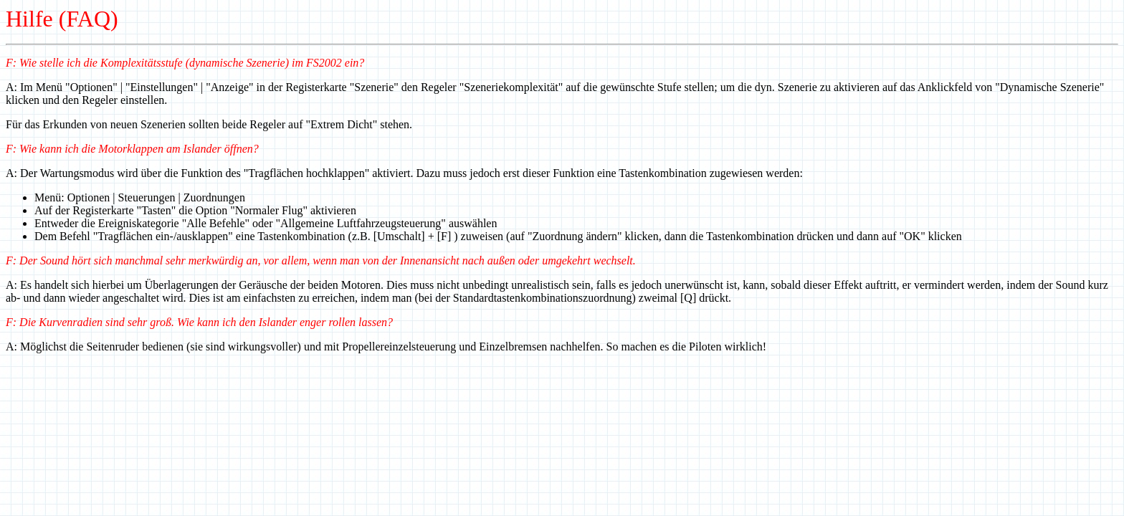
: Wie (25, 63)
